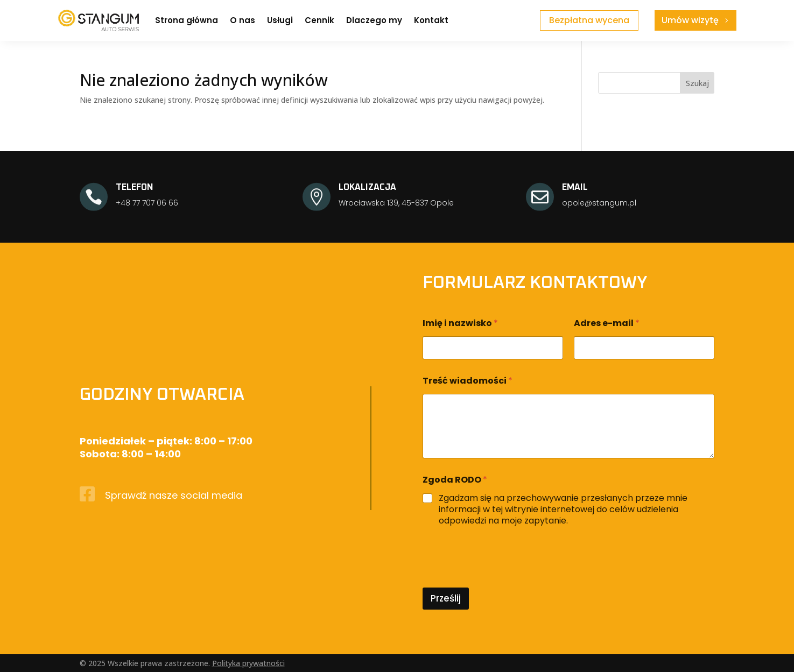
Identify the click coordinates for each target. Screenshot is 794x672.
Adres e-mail (607, 323)
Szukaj (697, 83)
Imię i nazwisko (460, 323)
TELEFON (134, 187)
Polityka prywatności (248, 663)
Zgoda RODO (455, 480)
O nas (242, 20)
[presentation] (504, 580)
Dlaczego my (374, 20)
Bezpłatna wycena (589, 20)
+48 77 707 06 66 (147, 202)
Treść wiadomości (467, 381)
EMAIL (575, 187)
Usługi (280, 20)
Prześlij (446, 598)
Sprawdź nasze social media (173, 495)
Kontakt (431, 20)
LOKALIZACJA (367, 187)
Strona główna (186, 20)
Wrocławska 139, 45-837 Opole (396, 202)
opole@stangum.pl (599, 202)
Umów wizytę (690, 20)
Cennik (319, 20)
